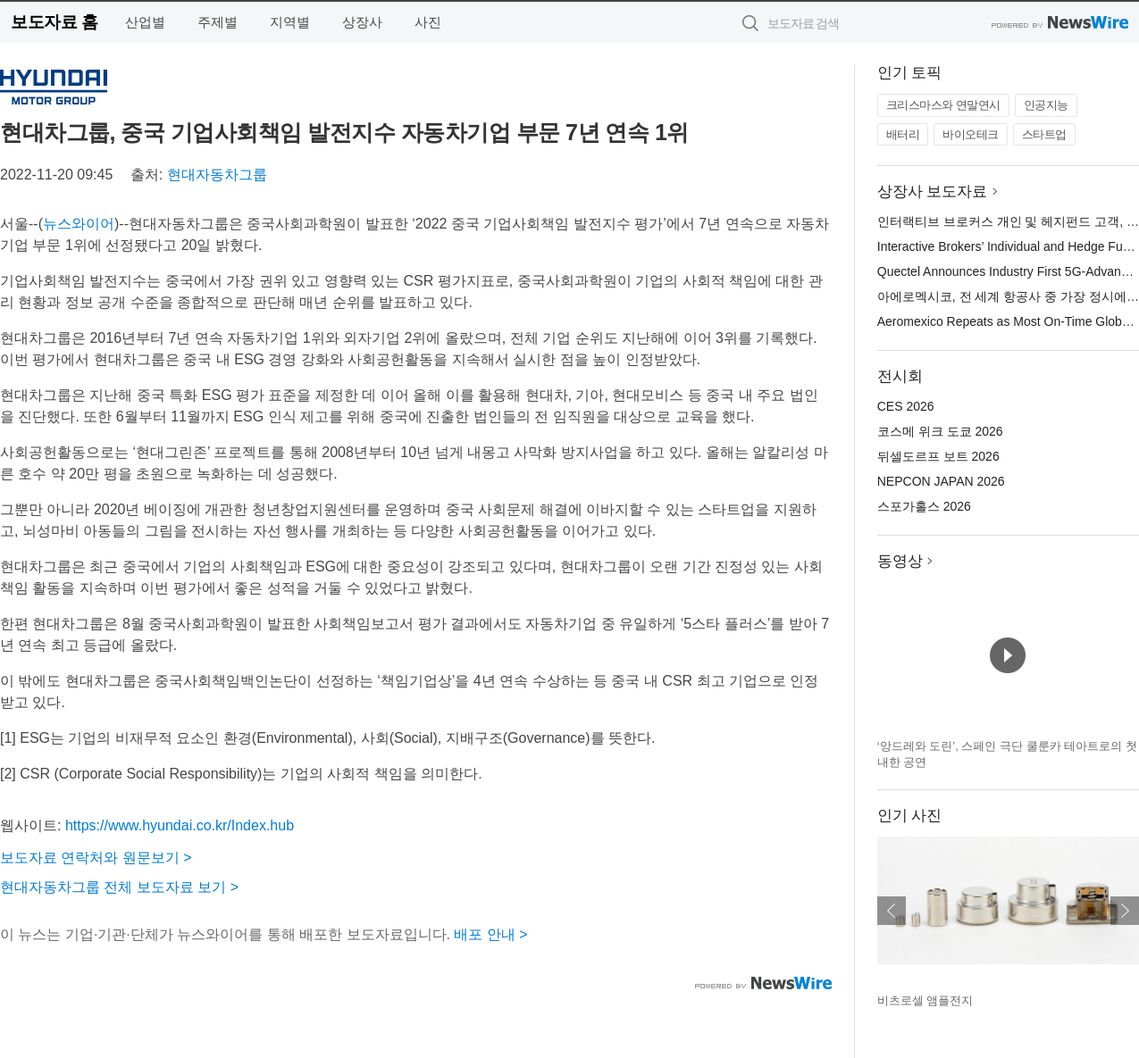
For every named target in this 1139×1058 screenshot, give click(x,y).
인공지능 (1046, 105)
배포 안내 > (490, 934)
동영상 (900, 561)
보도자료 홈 (54, 21)
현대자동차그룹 (217, 174)
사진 (428, 21)
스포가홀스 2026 (924, 506)
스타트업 (1044, 134)
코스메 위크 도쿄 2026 (940, 431)
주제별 (217, 21)
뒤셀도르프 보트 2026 (938, 456)
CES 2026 (905, 406)
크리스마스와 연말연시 (943, 105)
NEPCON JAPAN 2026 (941, 481)
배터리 (903, 134)
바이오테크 (970, 134)
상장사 (362, 21)
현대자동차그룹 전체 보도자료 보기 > (119, 887)
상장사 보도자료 (932, 191)
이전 (891, 910)
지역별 (290, 21)
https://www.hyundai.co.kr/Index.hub (179, 825)
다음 (1124, 910)
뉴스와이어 (78, 223)
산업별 (145, 21)
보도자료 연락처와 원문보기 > (96, 857)
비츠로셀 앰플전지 (925, 1000)
